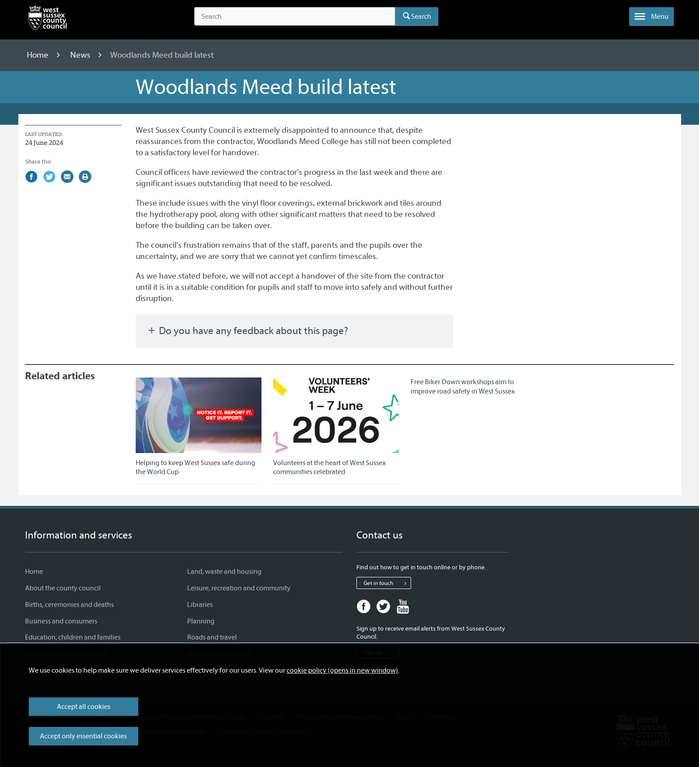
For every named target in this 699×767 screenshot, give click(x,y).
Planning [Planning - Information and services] (200, 621)
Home (38, 55)
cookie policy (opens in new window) (342, 670)
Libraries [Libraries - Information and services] (200, 605)
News (81, 55)
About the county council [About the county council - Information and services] (63, 588)
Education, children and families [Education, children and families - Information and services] (72, 637)
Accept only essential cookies (83, 736)
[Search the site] (294, 16)
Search (421, 17)
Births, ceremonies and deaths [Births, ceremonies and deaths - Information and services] (69, 605)
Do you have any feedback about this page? (247, 331)
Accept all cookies (83, 707)
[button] (651, 16)
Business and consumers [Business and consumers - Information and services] (61, 621)
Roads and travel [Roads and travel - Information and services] (212, 637)
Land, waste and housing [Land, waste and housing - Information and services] (224, 572)
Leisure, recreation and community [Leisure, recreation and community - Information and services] (239, 588)
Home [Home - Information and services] (34, 572)
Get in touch (387, 583)
